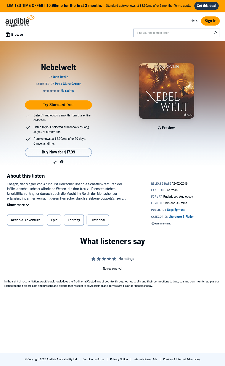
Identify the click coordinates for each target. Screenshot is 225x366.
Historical (97, 220)
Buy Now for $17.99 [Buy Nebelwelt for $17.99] (58, 152)
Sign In (210, 21)
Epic (54, 220)
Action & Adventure (25, 220)
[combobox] (176, 33)
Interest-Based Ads (146, 359)
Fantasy (74, 220)
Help (194, 21)
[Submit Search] (216, 33)
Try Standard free (58, 105)
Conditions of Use (94, 359)
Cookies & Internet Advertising (181, 359)
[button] (55, 162)
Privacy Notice (119, 359)
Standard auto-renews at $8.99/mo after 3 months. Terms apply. (99, 6)
